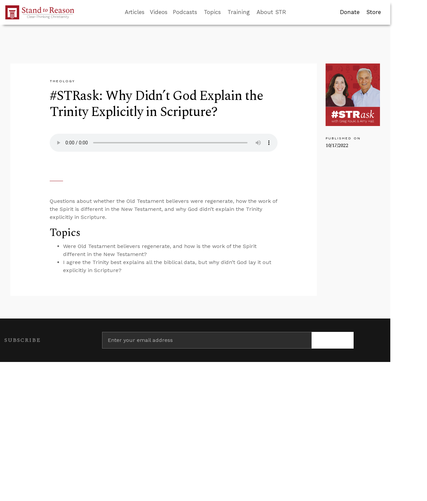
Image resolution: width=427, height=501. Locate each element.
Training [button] (239, 12)
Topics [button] (212, 12)
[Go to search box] (292, 12)
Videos (158, 12)
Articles (134, 12)
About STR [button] (271, 12)
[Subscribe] (333, 340)
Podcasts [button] (185, 12)
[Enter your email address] (207, 340)
